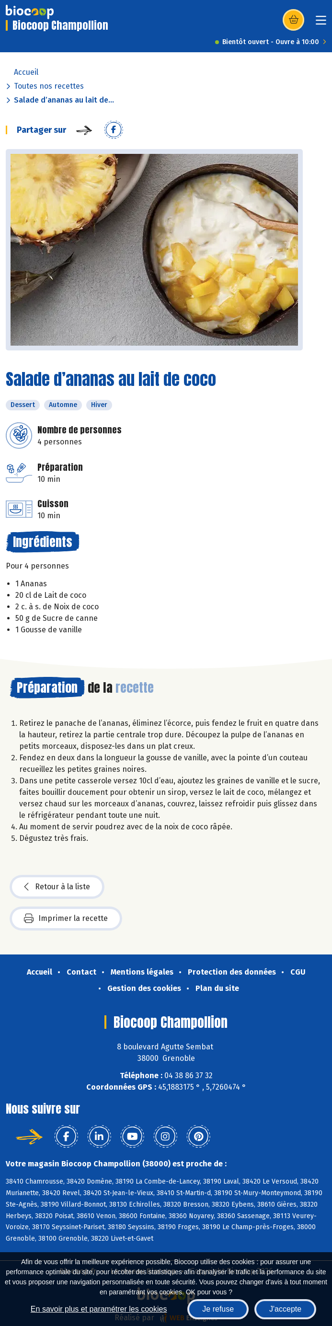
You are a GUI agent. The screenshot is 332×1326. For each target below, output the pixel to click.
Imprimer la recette (66, 918)
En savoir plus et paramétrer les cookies (99, 1309)
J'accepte (285, 1309)
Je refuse (218, 1309)
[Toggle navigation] (321, 23)
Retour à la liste (57, 887)
